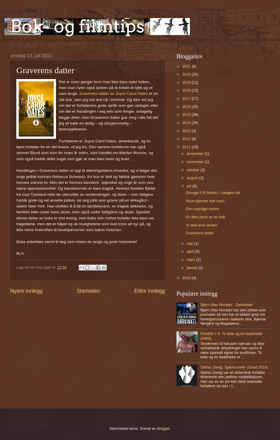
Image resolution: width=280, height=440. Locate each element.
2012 (187, 139)
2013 (187, 131)
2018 (187, 90)
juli (189, 186)
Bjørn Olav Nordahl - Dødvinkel (226, 305)
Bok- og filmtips (77, 26)
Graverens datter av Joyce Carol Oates (114, 93)
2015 (187, 114)
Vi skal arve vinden (201, 225)
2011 (187, 147)
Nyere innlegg (26, 291)
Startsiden (88, 291)
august (193, 178)
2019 (187, 82)
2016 (187, 106)
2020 (187, 74)
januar (192, 268)
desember (195, 153)
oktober (193, 170)
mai (190, 243)
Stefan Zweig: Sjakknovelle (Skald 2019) (234, 367)
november (195, 162)
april (191, 251)
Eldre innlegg (149, 291)
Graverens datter (200, 233)
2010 (187, 278)
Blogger (163, 428)
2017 (187, 98)
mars (191, 259)
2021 (187, 66)
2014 (187, 123)
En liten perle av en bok (205, 217)
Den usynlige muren (202, 209)
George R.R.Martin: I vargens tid (213, 193)
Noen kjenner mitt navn (205, 201)
